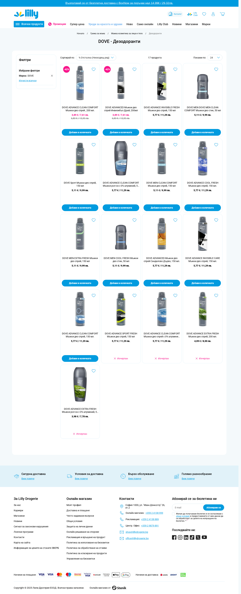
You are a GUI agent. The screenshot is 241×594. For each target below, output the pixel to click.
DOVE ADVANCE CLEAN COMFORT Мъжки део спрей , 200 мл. (80, 109)
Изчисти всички (28, 80)
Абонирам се (213, 507)
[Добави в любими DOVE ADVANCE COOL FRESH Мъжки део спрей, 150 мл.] (216, 144)
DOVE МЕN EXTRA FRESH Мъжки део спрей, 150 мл (80, 259)
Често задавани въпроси (80, 515)
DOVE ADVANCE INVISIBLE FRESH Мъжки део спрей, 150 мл (162, 109)
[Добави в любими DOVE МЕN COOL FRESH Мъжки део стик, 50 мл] (134, 220)
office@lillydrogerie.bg (137, 538)
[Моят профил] (213, 14)
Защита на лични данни (79, 526)
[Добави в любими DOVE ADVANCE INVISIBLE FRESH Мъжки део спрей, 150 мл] (175, 69)
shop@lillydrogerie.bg (137, 532)
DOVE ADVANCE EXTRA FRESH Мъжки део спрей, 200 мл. (203, 335)
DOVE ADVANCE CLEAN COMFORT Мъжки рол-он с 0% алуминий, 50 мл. (121, 184)
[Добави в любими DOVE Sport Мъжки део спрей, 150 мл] (93, 144)
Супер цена (77, 24)
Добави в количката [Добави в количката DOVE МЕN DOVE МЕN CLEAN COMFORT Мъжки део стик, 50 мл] (203, 132)
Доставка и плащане (78, 510)
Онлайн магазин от (108, 588)
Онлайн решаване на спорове (82, 532)
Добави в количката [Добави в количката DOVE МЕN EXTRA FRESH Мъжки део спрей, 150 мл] (80, 283)
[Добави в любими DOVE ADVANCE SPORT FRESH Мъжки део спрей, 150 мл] (134, 295)
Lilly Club (162, 24)
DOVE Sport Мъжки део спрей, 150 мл (80, 184)
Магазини (192, 24)
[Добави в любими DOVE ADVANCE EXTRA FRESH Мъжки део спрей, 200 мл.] (216, 295)
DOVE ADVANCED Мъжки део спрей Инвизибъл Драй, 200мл (121, 109)
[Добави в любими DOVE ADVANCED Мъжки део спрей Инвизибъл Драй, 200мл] (134, 69)
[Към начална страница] (80, 33)
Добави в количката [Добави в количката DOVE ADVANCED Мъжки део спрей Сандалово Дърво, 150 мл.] (162, 283)
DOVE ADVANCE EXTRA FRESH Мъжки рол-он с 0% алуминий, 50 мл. (80, 410)
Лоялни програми (23, 532)
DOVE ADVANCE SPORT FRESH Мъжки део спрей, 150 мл (121, 335)
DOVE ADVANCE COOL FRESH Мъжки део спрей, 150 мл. (202, 184)
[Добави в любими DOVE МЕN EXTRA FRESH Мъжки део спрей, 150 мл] (93, 220)
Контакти (19, 537)
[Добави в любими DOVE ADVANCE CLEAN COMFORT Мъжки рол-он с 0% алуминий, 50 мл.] (134, 144)
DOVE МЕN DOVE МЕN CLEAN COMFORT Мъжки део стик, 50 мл (202, 109)
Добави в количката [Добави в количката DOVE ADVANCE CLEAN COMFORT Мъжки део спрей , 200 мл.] (80, 132)
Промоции (59, 24)
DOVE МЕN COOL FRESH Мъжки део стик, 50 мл (121, 259)
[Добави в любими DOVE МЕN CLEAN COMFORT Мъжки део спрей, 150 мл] (175, 144)
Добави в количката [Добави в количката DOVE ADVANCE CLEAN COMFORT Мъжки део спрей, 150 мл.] (80, 358)
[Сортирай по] (96, 57)
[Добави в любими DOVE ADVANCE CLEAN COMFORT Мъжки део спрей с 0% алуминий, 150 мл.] (175, 295)
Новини (177, 24)
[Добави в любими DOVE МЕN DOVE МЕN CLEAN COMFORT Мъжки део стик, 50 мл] (216, 69)
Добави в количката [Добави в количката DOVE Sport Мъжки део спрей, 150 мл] (80, 207)
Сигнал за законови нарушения (31, 526)
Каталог (175, 14)
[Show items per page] (214, 57)
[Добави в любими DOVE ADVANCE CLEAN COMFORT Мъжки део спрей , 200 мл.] (93, 69)
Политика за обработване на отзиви (86, 548)
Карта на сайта (22, 542)
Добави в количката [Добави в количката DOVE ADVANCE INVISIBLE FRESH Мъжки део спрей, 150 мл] (162, 132)
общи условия (183, 516)
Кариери (18, 510)
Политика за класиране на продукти (86, 553)
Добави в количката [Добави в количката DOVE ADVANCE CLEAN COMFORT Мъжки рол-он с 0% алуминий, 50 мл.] (121, 207)
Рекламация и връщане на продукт (86, 537)
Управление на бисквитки (80, 558)
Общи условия (74, 521)
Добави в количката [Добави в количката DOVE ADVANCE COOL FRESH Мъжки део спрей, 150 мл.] (203, 207)
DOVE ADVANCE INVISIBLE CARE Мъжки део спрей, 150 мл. (202, 259)
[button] (36, 61)
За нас (17, 505)
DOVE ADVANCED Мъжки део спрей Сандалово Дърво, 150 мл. (162, 259)
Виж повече (27, 478)
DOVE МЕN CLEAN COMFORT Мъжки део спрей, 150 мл (161, 184)
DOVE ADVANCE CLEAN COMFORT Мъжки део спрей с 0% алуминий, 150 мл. (162, 335)
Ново (129, 24)
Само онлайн (145, 24)
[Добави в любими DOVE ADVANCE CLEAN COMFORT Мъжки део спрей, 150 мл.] (93, 295)
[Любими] (204, 14)
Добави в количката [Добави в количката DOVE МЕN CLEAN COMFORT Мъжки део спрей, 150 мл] (162, 207)
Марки (206, 24)
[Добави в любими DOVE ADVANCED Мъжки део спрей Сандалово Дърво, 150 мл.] (175, 220)
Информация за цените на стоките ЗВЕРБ (36, 548)
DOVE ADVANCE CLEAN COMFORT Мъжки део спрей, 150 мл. (80, 335)
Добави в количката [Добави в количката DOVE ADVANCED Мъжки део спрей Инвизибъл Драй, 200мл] (121, 132)
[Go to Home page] (26, 14)
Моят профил (73, 505)
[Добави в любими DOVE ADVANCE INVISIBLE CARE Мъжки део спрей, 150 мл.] (216, 220)
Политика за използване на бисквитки (87, 542)
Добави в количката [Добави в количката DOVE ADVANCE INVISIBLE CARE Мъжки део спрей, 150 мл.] (203, 283)
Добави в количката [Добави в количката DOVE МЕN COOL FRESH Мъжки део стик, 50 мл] (121, 283)
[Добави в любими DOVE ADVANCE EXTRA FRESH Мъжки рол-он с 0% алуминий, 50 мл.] (93, 371)
